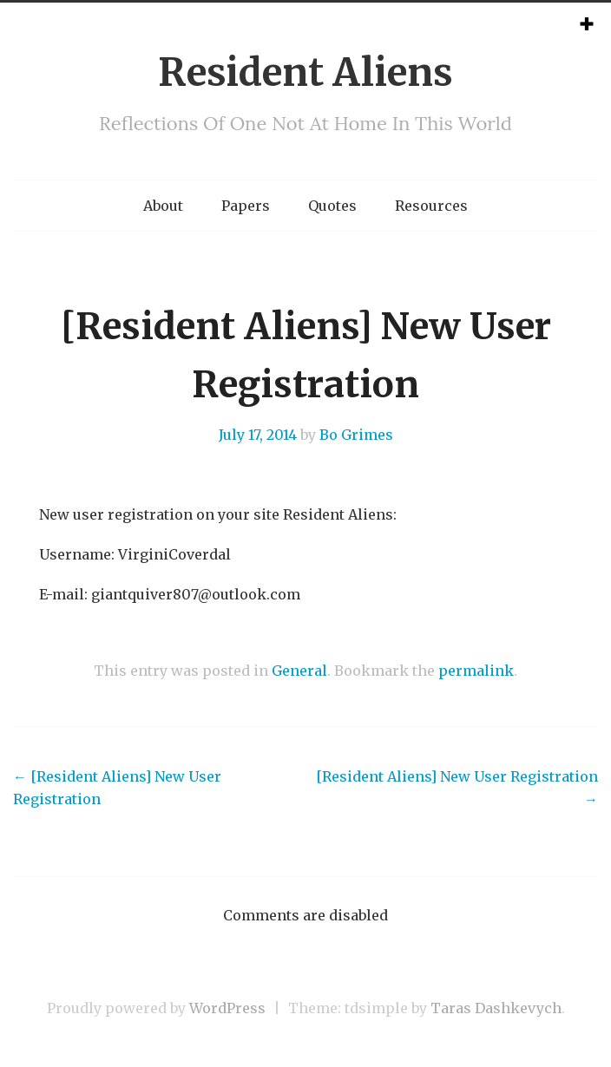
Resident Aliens (305, 72)
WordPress (227, 1008)
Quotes (332, 205)
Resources (431, 205)
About (163, 205)
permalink (476, 670)
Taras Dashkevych (496, 1008)
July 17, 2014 (258, 434)
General (299, 670)
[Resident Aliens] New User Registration (117, 788)
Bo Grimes (356, 434)
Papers (245, 205)
